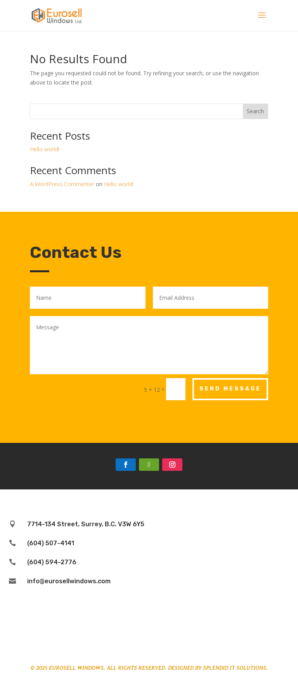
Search (255, 111)
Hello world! (44, 149)
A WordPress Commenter (62, 184)
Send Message (230, 388)
